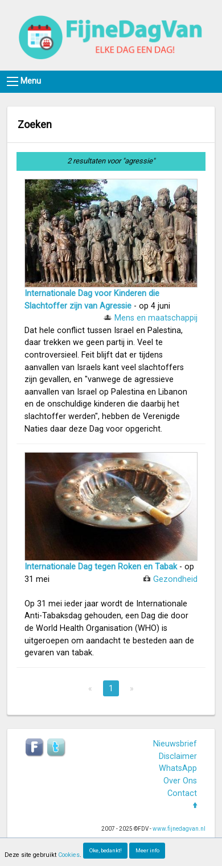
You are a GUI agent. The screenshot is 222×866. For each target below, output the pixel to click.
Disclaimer (178, 756)
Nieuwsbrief (175, 744)
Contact (182, 793)
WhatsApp (178, 768)
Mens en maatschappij (156, 318)
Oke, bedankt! (105, 850)
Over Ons (180, 781)
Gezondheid (175, 579)
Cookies (69, 855)
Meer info (147, 850)
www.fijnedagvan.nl (179, 829)
